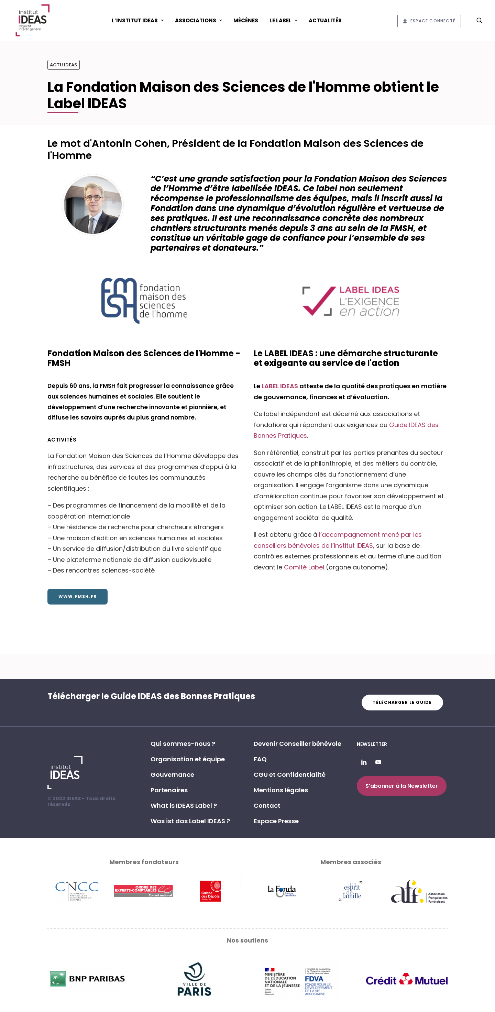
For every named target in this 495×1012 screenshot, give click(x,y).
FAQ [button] (260, 759)
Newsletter (372, 744)
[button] (479, 20)
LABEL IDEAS (280, 386)
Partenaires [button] (169, 790)
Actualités (325, 20)
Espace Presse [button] (276, 821)
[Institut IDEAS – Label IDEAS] (32, 20)
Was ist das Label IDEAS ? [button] (190, 821)
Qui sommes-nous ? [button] (183, 743)
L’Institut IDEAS (138, 20)
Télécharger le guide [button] (402, 702)
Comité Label (304, 567)
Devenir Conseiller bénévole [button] (297, 743)
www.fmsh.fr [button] (77, 596)
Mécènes (245, 20)
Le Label (283, 20)
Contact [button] (267, 805)
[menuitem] (137, 20)
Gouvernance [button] (172, 774)
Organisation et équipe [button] (188, 759)
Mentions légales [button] (281, 790)
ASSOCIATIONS (198, 20)
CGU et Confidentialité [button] (290, 774)
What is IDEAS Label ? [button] (184, 805)
